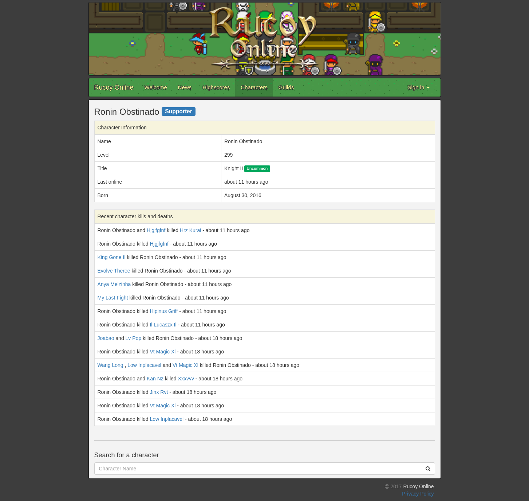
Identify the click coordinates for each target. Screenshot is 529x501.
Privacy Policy (418, 494)
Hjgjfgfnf (156, 230)
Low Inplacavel (144, 365)
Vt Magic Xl (162, 352)
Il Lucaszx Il (163, 325)
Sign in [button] (418, 87)
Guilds (286, 87)
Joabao (106, 338)
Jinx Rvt (159, 392)
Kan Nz (155, 378)
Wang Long (110, 365)
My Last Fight (113, 298)
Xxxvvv (186, 378)
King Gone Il (112, 257)
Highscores (216, 87)
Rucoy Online (114, 87)
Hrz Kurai (190, 230)
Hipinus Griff (164, 311)
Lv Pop (134, 338)
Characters (254, 87)
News (185, 87)
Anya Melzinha (114, 284)
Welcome (156, 87)
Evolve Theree (114, 271)
